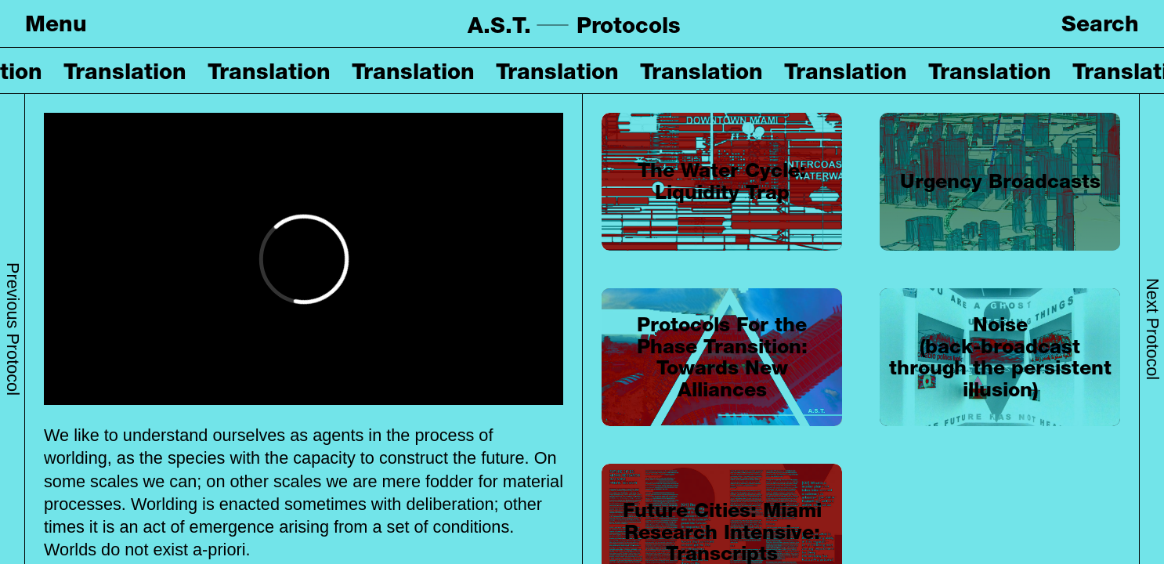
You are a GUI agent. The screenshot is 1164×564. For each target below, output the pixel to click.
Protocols (629, 25)
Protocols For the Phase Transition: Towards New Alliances (722, 357)
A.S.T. (499, 25)
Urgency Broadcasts (1000, 181)
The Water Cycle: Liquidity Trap (722, 181)
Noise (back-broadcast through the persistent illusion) (1000, 357)
